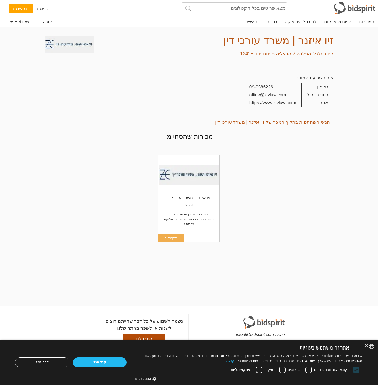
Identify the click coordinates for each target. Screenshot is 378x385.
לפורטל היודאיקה (300, 21)
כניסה (42, 8)
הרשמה (21, 8)
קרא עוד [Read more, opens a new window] (228, 361)
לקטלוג (171, 238)
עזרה (47, 21)
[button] (249, 378)
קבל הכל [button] (99, 362)
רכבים (271, 21)
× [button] (367, 346)
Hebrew (19, 21)
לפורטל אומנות (337, 21)
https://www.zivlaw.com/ (272, 102)
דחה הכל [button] (42, 362)
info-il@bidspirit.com (255, 334)
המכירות (366, 21)
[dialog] (189, 362)
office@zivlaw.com (267, 94)
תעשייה (252, 21)
